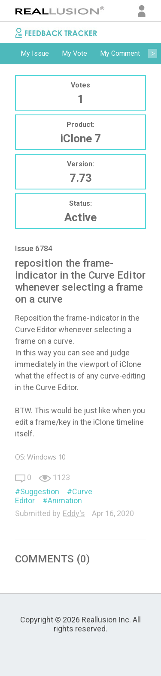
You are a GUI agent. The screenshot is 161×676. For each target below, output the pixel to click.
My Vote (74, 53)
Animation (65, 500)
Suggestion (39, 491)
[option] (35, 53)
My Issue (35, 53)
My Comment (120, 53)
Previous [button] (8, 53)
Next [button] (152, 53)
